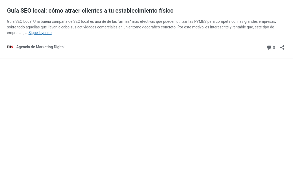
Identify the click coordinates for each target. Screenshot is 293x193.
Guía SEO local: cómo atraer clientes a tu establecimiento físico (90, 10)
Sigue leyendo (40, 33)
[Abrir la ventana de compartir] (282, 46)
